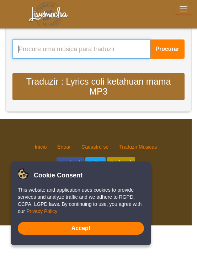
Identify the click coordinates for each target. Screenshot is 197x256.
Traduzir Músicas (138, 147)
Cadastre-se (94, 147)
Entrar (64, 147)
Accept (80, 228)
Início (41, 147)
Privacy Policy (41, 211)
